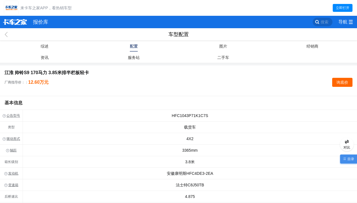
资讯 (45, 57)
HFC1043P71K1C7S (190, 115)
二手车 (223, 57)
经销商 (312, 46)
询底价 (342, 82)
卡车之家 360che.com (15, 22)
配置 (134, 46)
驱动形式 (13, 139)
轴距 (13, 150)
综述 (45, 46)
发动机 (13, 173)
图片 (223, 46)
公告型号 (13, 116)
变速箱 (13, 185)
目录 (350, 159)
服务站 (134, 57)
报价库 (40, 22)
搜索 (324, 22)
